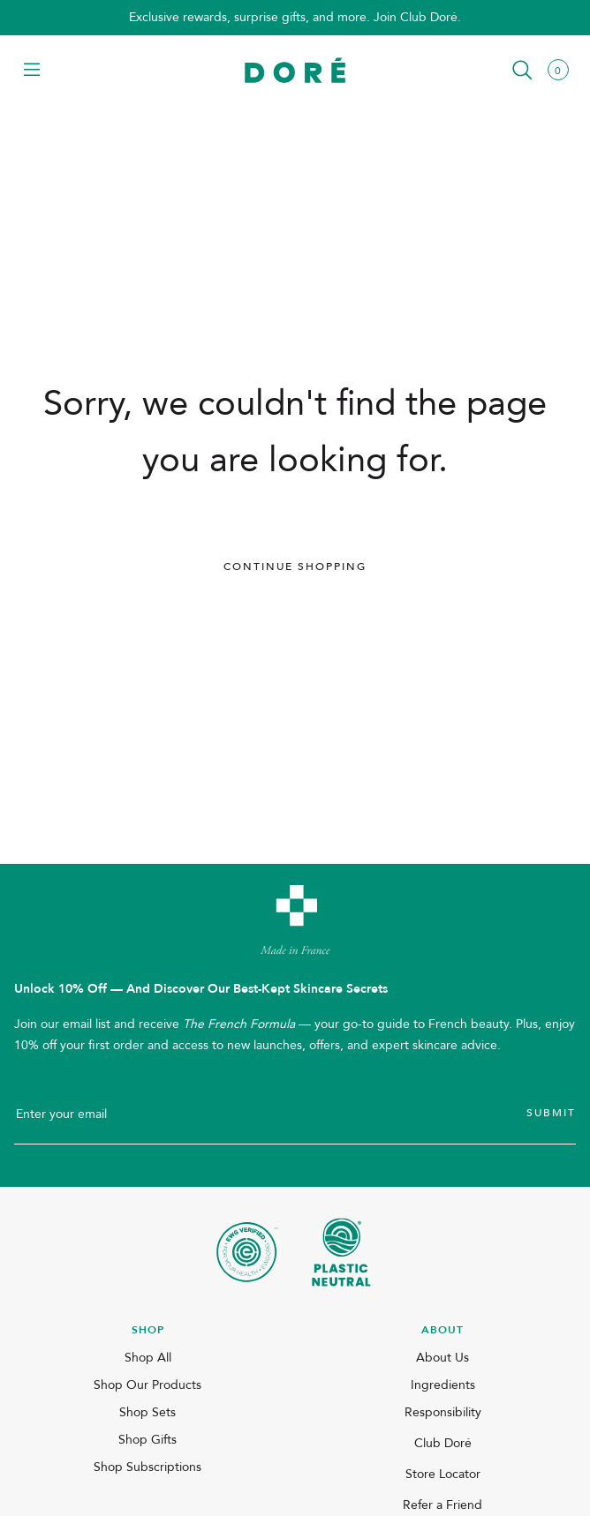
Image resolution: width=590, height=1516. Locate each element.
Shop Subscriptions (147, 1467)
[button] (31, 71)
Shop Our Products (147, 1385)
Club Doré (443, 1443)
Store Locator (442, 1474)
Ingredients (443, 1385)
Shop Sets (147, 1412)
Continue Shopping (295, 566)
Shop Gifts (147, 1439)
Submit (551, 1113)
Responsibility (443, 1412)
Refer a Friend (442, 1505)
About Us (442, 1357)
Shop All (148, 1357)
